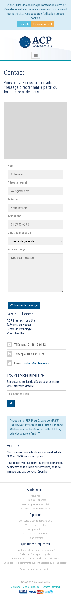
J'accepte (24, 24)
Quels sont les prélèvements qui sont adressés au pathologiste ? (35, 562)
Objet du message (19, 233)
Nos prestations (36, 529)
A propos (15, 587)
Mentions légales (31, 587)
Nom (10, 166)
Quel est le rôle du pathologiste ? (35, 554)
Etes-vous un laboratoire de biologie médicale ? (35, 558)
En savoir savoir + (42, 24)
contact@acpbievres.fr (36, 363)
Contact (56, 587)
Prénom (13, 199)
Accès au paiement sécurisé (35, 504)
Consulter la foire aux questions (35, 569)
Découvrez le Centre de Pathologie (35, 520)
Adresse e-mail (17, 182)
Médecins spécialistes (35, 525)
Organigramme (35, 537)
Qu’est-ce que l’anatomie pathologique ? (35, 550)
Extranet (46, 587)
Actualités (35, 495)
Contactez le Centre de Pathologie (35, 508)
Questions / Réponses (35, 500)
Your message (17, 249)
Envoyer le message (24, 305)
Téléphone (14, 216)
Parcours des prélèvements (35, 533)
